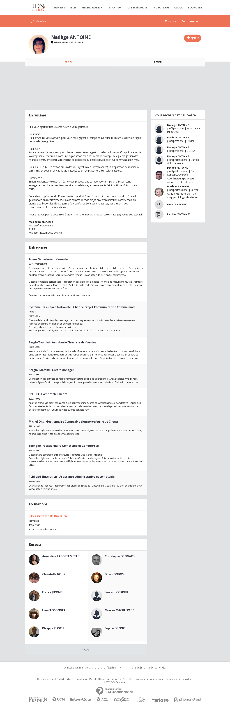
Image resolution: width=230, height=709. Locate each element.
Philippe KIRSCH (53, 628)
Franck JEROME (52, 592)
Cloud (178, 7)
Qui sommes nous (45, 679)
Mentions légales (154, 679)
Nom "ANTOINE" (177, 204)
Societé (93, 679)
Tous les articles (172, 679)
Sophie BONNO (115, 628)
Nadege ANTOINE (178, 156)
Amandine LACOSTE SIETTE (60, 556)
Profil (69, 62)
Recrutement (82, 679)
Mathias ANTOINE (178, 186)
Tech (72, 7)
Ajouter (194, 38)
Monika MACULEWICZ (119, 610)
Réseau (158, 62)
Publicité (70, 679)
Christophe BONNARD (120, 556)
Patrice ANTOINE (177, 167)
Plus (86, 649)
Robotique (161, 7)
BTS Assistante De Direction (48, 516)
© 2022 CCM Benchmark (115, 682)
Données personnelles (110, 679)
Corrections (187, 679)
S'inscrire (170, 21)
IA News (59, 7)
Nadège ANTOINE (178, 125)
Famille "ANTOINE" (178, 214)
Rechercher (39, 21)
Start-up (115, 7)
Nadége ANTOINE (178, 147)
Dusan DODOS (114, 574)
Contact (60, 679)
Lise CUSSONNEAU (55, 610)
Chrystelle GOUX (53, 574)
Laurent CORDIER (116, 592)
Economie (195, 7)
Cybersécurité (137, 7)
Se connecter (190, 21)
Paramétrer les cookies (134, 679)
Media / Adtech (92, 7)
